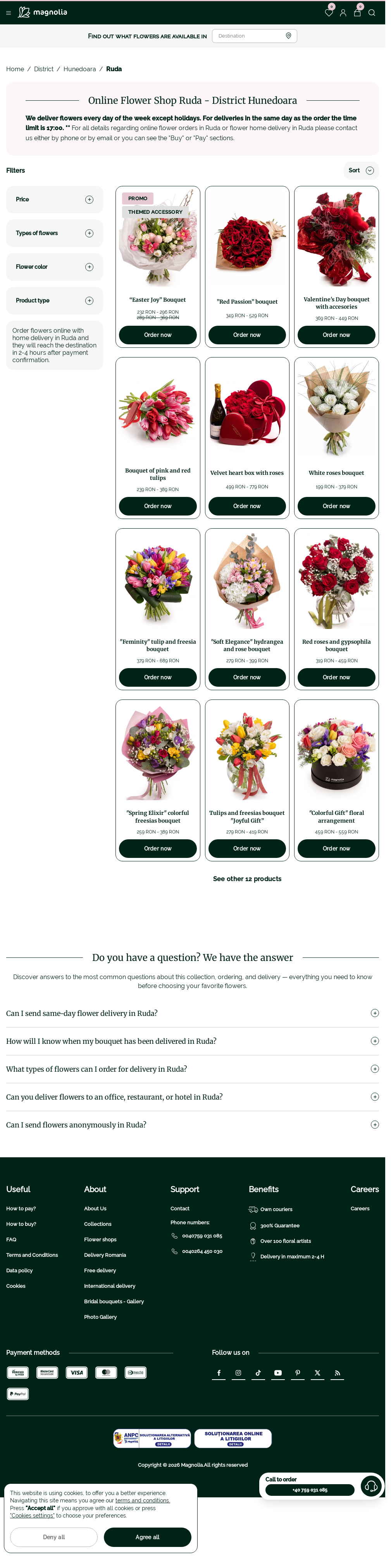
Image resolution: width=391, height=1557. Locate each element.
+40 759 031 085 (310, 1490)
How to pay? (21, 1258)
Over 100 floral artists (280, 1290)
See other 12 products (247, 879)
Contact (180, 1258)
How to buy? (21, 1273)
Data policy (19, 1320)
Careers (360, 1258)
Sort (361, 171)
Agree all (148, 1537)
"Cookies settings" (32, 1515)
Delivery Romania (105, 1304)
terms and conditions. (142, 1500)
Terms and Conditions (32, 1304)
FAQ (11, 1289)
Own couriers (270, 1259)
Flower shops (100, 1289)
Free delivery (100, 1320)
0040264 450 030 (196, 1301)
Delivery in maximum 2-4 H (286, 1306)
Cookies (15, 1335)
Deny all (54, 1537)
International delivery (109, 1335)
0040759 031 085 (196, 1285)
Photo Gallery (100, 1366)
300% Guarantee (274, 1275)
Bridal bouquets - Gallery (114, 1351)
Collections (97, 1273)
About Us (95, 1258)
